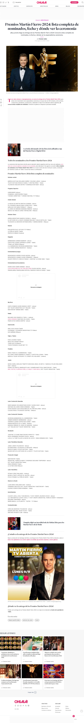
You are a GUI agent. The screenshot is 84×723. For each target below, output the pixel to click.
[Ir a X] (9, 2)
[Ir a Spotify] (29, 706)
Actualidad (3, 6)
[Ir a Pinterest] (24, 706)
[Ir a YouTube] (4, 2)
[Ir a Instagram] (1, 2)
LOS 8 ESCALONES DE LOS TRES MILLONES (20, 268)
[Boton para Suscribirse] (74, 2)
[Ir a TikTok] (6, 2)
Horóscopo (29, 6)
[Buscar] (82, 2)
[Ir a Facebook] (16, 706)
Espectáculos (44, 6)
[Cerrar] (74, 716)
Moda (56, 6)
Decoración (81, 6)
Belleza (68, 6)
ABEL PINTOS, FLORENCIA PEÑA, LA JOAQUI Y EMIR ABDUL (24, 369)
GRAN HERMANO (12, 319)
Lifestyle (16, 6)
